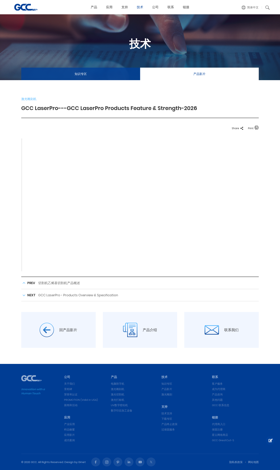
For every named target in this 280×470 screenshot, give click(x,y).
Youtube (140, 461)
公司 (155, 7)
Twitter (151, 461)
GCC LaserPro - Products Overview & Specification (78, 295)
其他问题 (217, 400)
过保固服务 (168, 429)
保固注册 (217, 429)
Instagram (106, 461)
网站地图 (253, 462)
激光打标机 (117, 400)
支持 (124, 7)
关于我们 (69, 384)
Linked (128, 461)
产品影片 (199, 74)
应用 (109, 7)
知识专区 (81, 74)
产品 (94, 7)
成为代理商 (218, 389)
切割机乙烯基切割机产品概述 (59, 283)
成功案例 (69, 440)
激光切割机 (117, 394)
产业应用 (69, 424)
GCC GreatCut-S (223, 440)
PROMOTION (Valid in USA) (81, 400)
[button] (250, 7)
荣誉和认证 (71, 394)
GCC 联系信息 (220, 405)
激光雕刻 (166, 394)
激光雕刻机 (117, 389)
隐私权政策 (236, 462)
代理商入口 (218, 424)
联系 (171, 7)
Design (69, 462)
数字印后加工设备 (121, 410)
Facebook (95, 461)
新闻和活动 (71, 405)
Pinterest (117, 461)
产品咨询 (217, 394)
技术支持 (166, 413)
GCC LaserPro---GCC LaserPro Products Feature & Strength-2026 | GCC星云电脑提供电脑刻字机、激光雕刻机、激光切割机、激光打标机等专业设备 (26, 7)
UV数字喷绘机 (119, 405)
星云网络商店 (220, 435)
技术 (140, 7)
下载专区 (166, 419)
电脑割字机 (117, 384)
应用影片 (69, 435)
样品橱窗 (69, 429)
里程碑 (68, 389)
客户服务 (217, 384)
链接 (186, 7)
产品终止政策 (169, 424)
